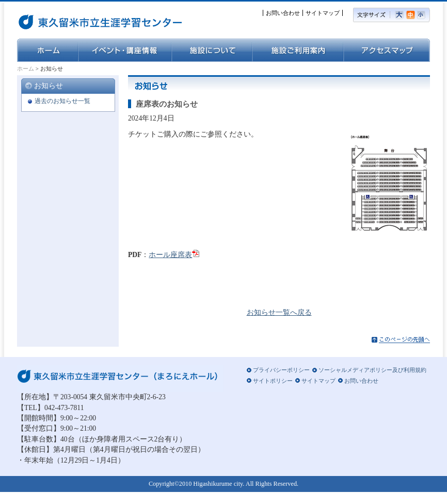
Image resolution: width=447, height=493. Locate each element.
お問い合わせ (283, 13)
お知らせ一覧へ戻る (279, 312)
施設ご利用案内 (297, 50)
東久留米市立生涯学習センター (71, 20)
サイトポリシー (273, 381)
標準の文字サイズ (411, 15)
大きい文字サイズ (400, 15)
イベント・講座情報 (124, 50)
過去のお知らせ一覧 (62, 101)
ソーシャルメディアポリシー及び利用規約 (372, 370)
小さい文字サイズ (423, 15)
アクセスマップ (386, 50)
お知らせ (48, 86)
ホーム (47, 50)
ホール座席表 (170, 255)
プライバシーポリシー (281, 370)
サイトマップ (323, 13)
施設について (211, 50)
